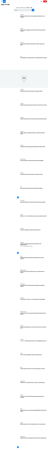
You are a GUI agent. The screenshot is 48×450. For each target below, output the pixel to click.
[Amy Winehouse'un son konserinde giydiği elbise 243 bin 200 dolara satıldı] (33, 415)
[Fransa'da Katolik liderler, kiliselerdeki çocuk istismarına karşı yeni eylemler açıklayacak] (33, 332)
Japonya (22, 242)
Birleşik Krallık (23, 270)
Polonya (22, 228)
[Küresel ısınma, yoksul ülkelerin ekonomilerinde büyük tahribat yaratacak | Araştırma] (33, 318)
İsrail (21, 256)
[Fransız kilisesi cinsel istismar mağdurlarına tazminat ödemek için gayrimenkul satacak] (33, 35)
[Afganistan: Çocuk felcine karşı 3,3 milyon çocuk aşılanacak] (33, 387)
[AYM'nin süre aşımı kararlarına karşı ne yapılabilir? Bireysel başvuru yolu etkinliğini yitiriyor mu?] (33, 345)
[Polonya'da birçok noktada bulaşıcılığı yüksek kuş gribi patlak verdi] (33, 234)
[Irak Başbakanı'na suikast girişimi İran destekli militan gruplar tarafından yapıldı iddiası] (33, 62)
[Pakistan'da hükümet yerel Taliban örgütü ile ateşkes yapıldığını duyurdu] (33, 96)
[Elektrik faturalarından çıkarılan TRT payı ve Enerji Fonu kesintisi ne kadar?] (33, 110)
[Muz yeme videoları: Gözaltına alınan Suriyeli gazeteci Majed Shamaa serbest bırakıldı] (33, 151)
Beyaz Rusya (22, 159)
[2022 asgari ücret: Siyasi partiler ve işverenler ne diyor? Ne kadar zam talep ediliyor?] (33, 179)
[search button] (33, 10)
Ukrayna (22, 14)
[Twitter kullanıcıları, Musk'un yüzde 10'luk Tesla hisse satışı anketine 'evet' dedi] (33, 373)
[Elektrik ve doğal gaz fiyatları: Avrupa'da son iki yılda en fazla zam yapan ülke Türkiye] (33, 137)
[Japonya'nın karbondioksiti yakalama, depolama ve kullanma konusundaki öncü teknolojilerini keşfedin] (33, 248)
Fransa (21, 28)
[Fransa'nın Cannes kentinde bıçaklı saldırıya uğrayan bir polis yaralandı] (33, 401)
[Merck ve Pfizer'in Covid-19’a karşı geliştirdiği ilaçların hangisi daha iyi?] (33, 359)
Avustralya (22, 283)
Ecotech (22, 42)
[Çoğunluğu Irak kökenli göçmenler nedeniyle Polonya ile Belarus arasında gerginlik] (33, 165)
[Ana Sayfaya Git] (4, 1)
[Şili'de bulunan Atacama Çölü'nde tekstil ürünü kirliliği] (33, 193)
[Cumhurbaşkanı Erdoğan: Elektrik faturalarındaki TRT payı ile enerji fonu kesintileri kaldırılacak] (33, 123)
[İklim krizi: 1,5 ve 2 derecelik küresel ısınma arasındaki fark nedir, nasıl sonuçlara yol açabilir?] (33, 221)
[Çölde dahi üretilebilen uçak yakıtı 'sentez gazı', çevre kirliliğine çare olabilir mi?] (33, 48)
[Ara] (24, 10)
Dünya (21, 214)
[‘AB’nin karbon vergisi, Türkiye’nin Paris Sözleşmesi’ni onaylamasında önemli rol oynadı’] (33, 276)
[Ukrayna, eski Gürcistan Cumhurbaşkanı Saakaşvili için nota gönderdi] (33, 21)
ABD (21, 353)
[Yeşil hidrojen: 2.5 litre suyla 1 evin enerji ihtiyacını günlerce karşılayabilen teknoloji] (33, 304)
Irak (21, 56)
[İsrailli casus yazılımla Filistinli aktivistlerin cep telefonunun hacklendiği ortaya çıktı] (33, 262)
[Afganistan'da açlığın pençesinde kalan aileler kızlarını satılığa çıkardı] (33, 443)
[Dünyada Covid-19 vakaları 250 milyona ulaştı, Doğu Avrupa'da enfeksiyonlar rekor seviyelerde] (33, 429)
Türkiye (21, 103)
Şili (21, 186)
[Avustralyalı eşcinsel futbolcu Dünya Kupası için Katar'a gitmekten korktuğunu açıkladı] (33, 290)
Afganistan (22, 381)
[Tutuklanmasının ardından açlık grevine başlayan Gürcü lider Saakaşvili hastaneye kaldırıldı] (33, 207)
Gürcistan (22, 200)
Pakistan (22, 89)
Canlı (45, 1)
